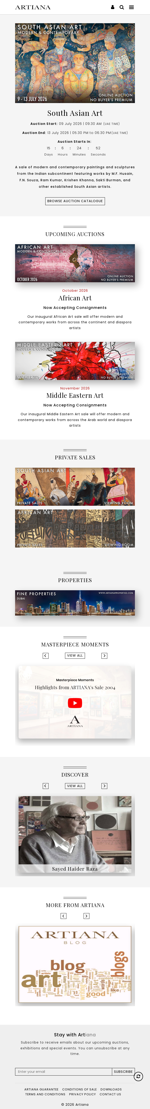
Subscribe (123, 1071)
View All (75, 655)
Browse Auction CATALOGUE (75, 201)
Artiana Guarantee (41, 1089)
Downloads (111, 1089)
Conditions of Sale (79, 1089)
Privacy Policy (82, 1094)
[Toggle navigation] (131, 7)
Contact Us (110, 1094)
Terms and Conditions (45, 1094)
